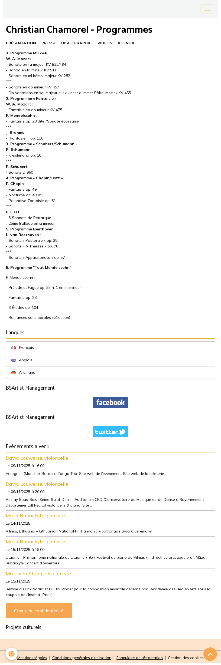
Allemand (23, 372)
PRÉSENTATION (21, 43)
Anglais (21, 360)
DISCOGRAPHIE (76, 43)
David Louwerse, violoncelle (37, 458)
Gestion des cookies (186, 657)
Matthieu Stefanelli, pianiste (38, 573)
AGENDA (126, 43)
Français (22, 347)
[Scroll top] (210, 654)
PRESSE (48, 43)
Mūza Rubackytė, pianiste (35, 515)
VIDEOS (105, 43)
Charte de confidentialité (38, 610)
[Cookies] (11, 654)
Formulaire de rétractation (139, 657)
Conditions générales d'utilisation (81, 657)
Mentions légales (32, 657)
